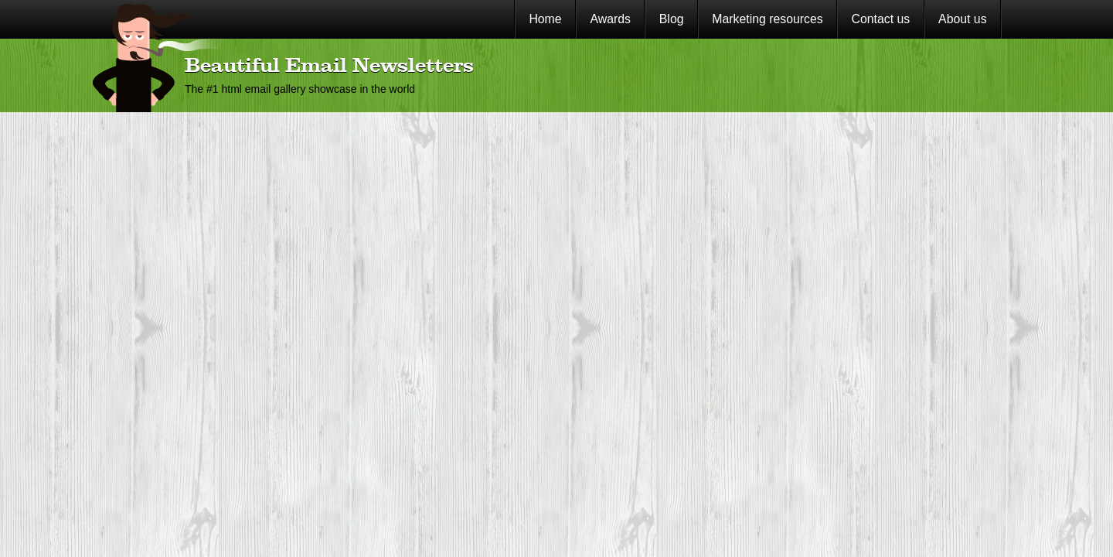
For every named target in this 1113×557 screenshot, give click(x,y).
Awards (610, 19)
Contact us (881, 19)
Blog (671, 19)
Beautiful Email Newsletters (329, 66)
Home (545, 19)
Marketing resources (767, 19)
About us (962, 19)
